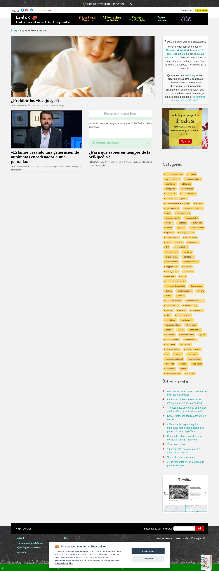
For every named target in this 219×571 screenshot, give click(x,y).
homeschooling (191, 305)
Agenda (21, 552)
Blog (67, 538)
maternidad (197, 223)
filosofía (169, 310)
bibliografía (186, 184)
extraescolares (172, 262)
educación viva (198, 228)
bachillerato (170, 184)
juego (181, 330)
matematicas (197, 310)
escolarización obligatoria (176, 199)
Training (137, 19)
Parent (162, 19)
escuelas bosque (191, 262)
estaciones (170, 369)
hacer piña (188, 271)
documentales (187, 189)
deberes (169, 330)
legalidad (169, 233)
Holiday (186, 19)
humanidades (196, 286)
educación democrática (175, 286)
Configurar (148, 558)
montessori (185, 344)
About (20, 538)
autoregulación (56, 166)
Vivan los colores (176, 444)
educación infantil (173, 325)
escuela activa (191, 237)
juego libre (170, 276)
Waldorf (184, 50)
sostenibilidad (194, 359)
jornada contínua (172, 179)
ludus (168, 213)
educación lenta (183, 213)
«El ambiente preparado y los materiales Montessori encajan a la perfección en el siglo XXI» (185, 428)
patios (202, 335)
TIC (167, 247)
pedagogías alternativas (141, 162)
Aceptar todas (147, 551)
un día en (188, 252)
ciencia (169, 291)
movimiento (170, 320)
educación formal (189, 194)
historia (169, 228)
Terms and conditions (30, 543)
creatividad (170, 344)
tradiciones (197, 364)
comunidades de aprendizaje (177, 203)
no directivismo (172, 305)
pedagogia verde (183, 315)
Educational (87, 19)
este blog (190, 75)
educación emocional (193, 208)
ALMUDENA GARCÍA (20, 105)
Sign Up (202, 10)
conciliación (188, 257)
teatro (183, 276)
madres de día (172, 252)
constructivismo (172, 237)
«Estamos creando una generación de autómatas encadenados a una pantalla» (45, 157)
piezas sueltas (171, 257)
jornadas (192, 174)
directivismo (191, 325)
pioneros (178, 354)
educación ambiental (174, 359)
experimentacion (185, 291)
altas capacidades (173, 374)
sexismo (182, 310)
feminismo (170, 335)
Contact (27, 528)
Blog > (15, 31)
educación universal (174, 174)
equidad (199, 203)
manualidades (192, 218)
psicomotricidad (172, 208)
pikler (168, 315)
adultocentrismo (172, 340)
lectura (201, 291)
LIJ (167, 354)
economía (188, 267)
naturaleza (193, 354)
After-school (112, 19)
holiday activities (113, 4)
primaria (181, 228)
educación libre (182, 247)
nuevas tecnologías (57, 105)
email (177, 528)
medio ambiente (187, 335)
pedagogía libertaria (174, 242)
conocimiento (17, 170)
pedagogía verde (173, 218)
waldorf (183, 364)
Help (18, 528)
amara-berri (193, 242)
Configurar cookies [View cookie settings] (29, 547)
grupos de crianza (193, 179)
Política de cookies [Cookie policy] (63, 563)
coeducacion (187, 320)
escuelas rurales (172, 349)
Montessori (172, 50)
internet (181, 296)
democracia (170, 194)
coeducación (195, 330)
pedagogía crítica (187, 233)
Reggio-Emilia (181, 54)
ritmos (183, 369)
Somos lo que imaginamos (181, 457)
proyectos (170, 364)
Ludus (23, 17)
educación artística (173, 301)
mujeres (169, 223)
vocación (182, 223)
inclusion (190, 374)
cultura (168, 296)
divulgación (170, 189)
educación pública (193, 349)
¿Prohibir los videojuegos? (35, 100)
